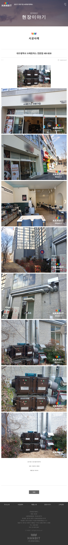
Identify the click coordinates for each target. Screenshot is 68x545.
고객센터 (61, 504)
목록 (34, 492)
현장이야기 (47, 504)
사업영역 (20, 504)
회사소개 (6, 504)
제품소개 (34, 504)
